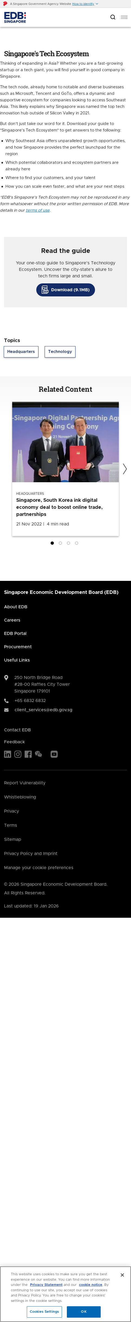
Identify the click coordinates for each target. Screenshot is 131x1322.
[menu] (124, 17)
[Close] (122, 1275)
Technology (60, 352)
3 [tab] (69, 544)
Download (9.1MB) (70, 290)
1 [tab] (53, 544)
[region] (65, 1294)
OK (83, 1312)
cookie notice (90, 1285)
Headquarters (21, 352)
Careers (12, 620)
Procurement (18, 647)
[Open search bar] (113, 17)
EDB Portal (15, 633)
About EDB (15, 607)
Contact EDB (17, 730)
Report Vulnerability (24, 783)
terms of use (38, 210)
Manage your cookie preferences (38, 868)
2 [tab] (61, 544)
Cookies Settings (44, 1312)
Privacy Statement (46, 1285)
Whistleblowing (20, 797)
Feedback (14, 742)
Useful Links (17, 660)
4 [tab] (77, 544)
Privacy (11, 811)
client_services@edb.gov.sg (43, 710)
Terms (10, 825)
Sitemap (12, 839)
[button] (85, 4)
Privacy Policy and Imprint (30, 853)
